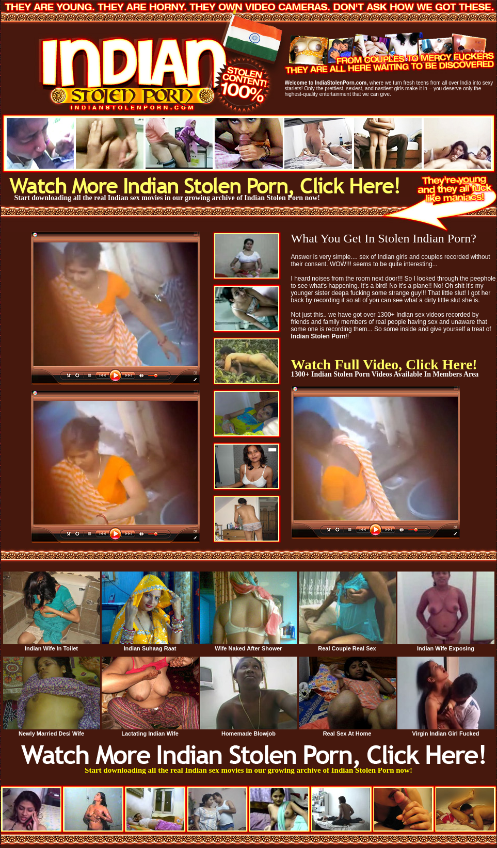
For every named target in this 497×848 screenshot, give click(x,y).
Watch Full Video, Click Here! (384, 364)
